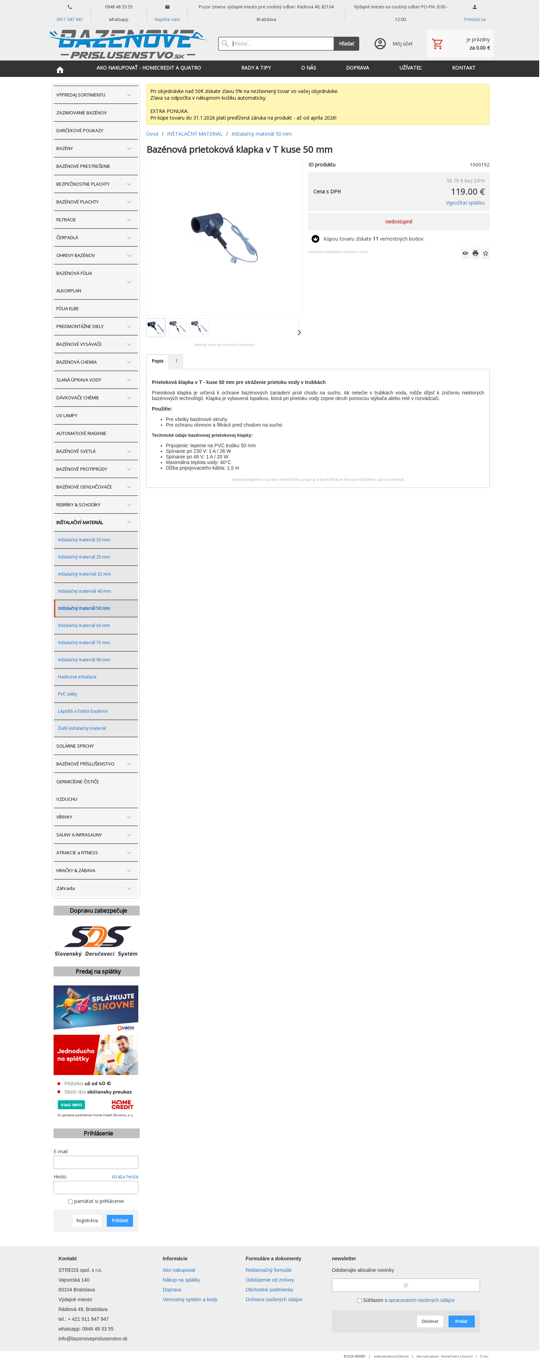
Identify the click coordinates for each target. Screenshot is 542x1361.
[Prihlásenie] (393, 43)
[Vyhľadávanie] (276, 44)
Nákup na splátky (181, 1280)
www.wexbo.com (386, 1356)
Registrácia (87, 1221)
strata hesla (125, 1176)
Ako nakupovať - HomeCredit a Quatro (444, 1356)
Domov (403, 1356)
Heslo (60, 1176)
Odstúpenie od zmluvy (270, 1280)
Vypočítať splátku (465, 202)
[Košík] (460, 44)
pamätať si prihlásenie (96, 1201)
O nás (484, 1356)
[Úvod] (128, 43)
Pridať (462, 1321)
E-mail (61, 1151)
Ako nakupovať (179, 1270)
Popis (157, 361)
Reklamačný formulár (269, 1270)
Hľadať (346, 43)
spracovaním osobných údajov (422, 1300)
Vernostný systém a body (190, 1299)
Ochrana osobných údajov (274, 1299)
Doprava (172, 1289)
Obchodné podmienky (269, 1289)
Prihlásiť (120, 1221)
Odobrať (430, 1321)
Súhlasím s (406, 1300)
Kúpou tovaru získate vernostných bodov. (374, 238)
